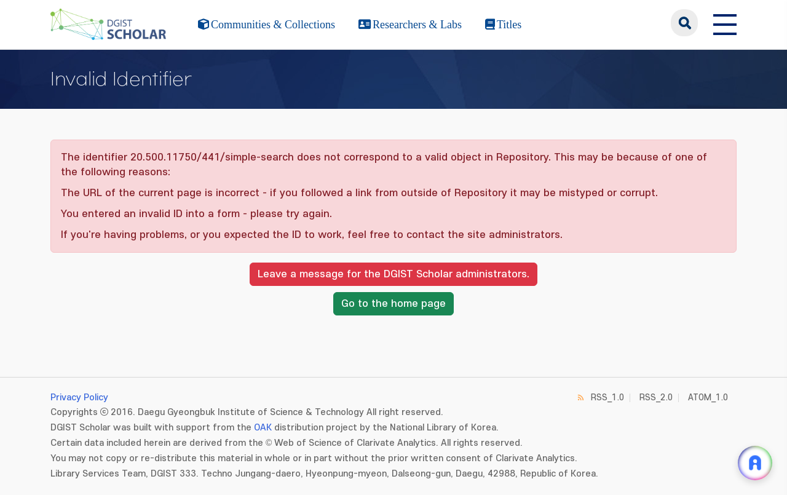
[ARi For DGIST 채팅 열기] (755, 463)
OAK (263, 427)
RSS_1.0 (607, 397)
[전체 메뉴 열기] (725, 22)
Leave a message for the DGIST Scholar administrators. (393, 274)
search (684, 22)
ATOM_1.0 (708, 397)
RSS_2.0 (656, 397)
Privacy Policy (79, 397)
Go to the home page (393, 303)
